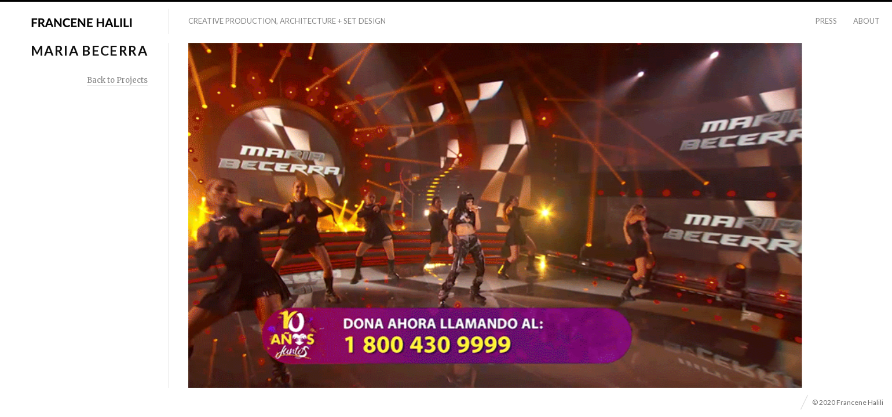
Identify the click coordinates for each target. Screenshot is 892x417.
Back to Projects (117, 80)
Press (826, 20)
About (866, 20)
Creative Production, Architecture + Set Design (287, 20)
